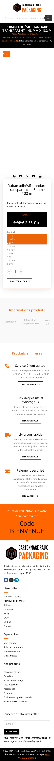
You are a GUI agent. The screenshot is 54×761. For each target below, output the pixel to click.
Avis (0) (47, 321)
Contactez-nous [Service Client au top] (30, 384)
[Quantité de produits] (15, 271)
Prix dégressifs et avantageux (30, 400)
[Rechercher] (48, 18)
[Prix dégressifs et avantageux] (7, 398)
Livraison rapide (30, 434)
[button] (14, 176)
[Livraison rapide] (7, 434)
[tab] (10, 321)
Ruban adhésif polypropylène (31, 37)
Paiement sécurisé (30, 470)
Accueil (15, 34)
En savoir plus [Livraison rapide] (30, 456)
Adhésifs (15, 37)
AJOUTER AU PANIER (20, 281)
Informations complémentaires (30, 321)
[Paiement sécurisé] (7, 470)
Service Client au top (30, 365)
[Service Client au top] (7, 366)
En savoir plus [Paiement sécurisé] (30, 496)
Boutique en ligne (26, 34)
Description (10, 321)
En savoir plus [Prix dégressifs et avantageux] (30, 420)
